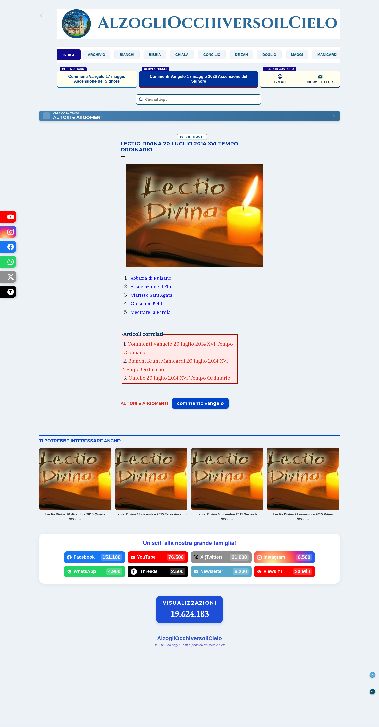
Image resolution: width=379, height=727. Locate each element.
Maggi (301, 55)
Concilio (215, 55)
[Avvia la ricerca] (141, 99)
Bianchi (131, 55)
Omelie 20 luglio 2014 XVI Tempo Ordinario (180, 378)
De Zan (245, 55)
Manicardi (331, 55)
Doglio (273, 55)
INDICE (69, 55)
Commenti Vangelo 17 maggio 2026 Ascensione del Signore (198, 78)
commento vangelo (200, 403)
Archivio (100, 55)
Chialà (186, 55)
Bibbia (159, 55)
